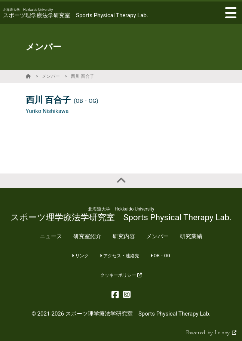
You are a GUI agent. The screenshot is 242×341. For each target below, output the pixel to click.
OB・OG (160, 255)
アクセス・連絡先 (119, 255)
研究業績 (191, 236)
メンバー (51, 76)
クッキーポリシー (121, 275)
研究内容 (124, 236)
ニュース (51, 236)
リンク (80, 255)
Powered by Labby (211, 333)
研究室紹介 (87, 236)
